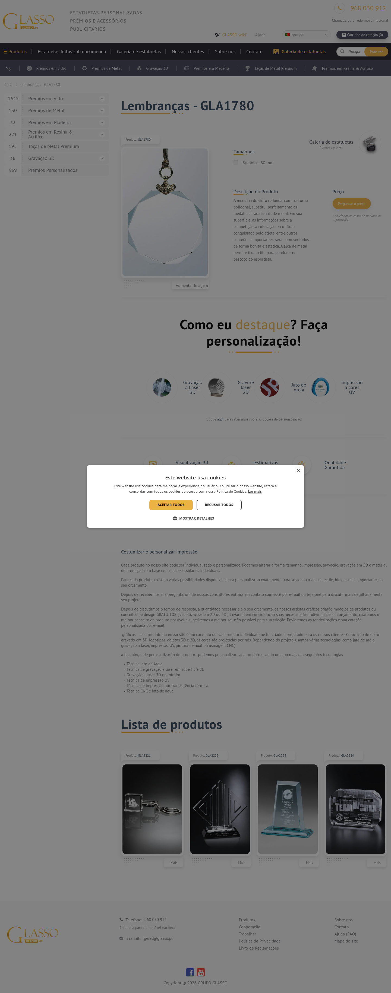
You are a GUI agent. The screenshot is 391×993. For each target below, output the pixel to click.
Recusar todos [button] (219, 504)
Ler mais (255, 491)
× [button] (298, 471)
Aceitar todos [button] (171, 504)
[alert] (195, 496)
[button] (195, 518)
